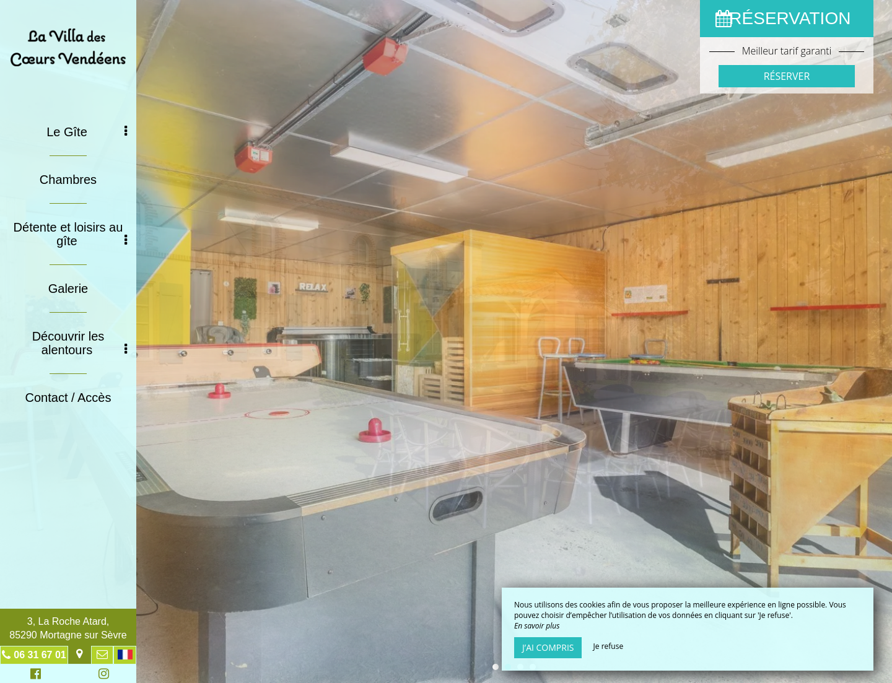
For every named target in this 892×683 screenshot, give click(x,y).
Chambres (68, 179)
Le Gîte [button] (86, 132)
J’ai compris (548, 647)
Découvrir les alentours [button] (79, 343)
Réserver (787, 76)
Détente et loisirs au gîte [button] (70, 234)
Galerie (68, 288)
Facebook (34, 675)
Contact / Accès (68, 397)
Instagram (101, 675)
